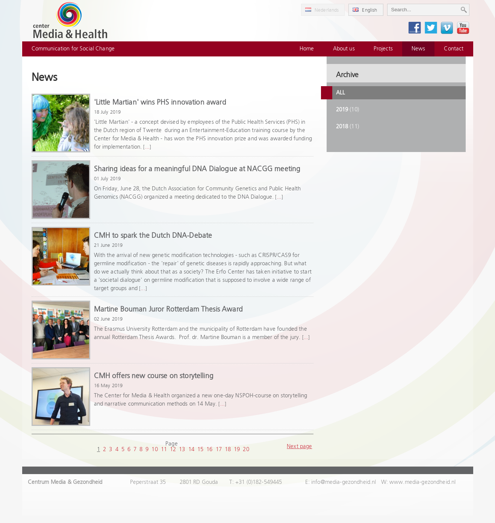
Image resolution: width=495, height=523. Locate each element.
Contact (453, 49)
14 (191, 449)
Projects (383, 49)
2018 (347, 126)
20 (246, 449)
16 (209, 449)
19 (237, 449)
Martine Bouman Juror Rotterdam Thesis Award (168, 309)
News (418, 49)
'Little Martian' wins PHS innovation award (160, 102)
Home (307, 49)
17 (219, 449)
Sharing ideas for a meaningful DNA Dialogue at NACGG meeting (197, 169)
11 (164, 449)
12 (173, 449)
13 (182, 449)
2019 (347, 110)
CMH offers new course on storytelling (153, 376)
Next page (299, 446)
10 (154, 449)
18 (228, 449)
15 (200, 449)
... (147, 147)
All (340, 93)
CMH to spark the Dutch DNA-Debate (153, 235)
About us (344, 49)
